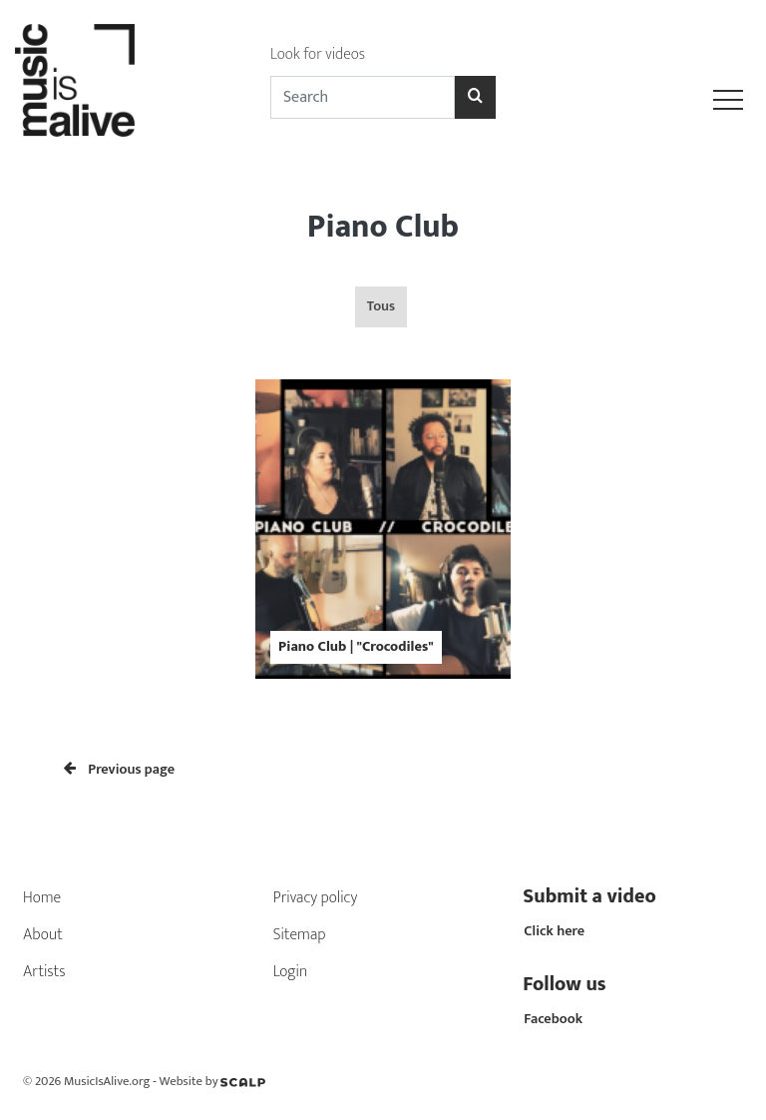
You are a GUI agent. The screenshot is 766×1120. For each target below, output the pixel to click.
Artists (44, 971)
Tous (381, 306)
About (43, 934)
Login (290, 971)
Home (42, 897)
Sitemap (299, 934)
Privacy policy (315, 897)
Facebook (553, 1019)
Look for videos (317, 54)
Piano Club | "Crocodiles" (356, 647)
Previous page (119, 770)
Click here (554, 931)
